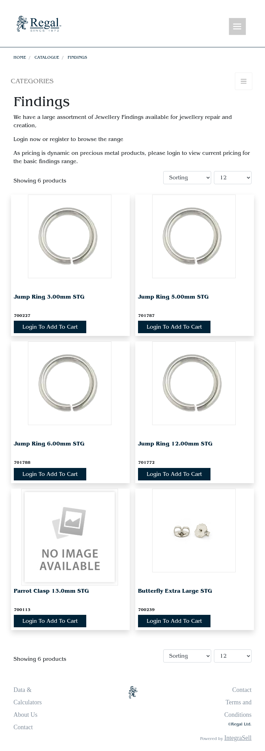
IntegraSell (238, 737)
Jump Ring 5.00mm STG (173, 296)
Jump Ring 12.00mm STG (175, 443)
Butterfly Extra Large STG (175, 591)
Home (19, 57)
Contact (23, 727)
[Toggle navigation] (237, 27)
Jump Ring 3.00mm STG (49, 296)
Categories (32, 81)
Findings (77, 57)
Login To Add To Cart (50, 327)
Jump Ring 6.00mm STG (49, 443)
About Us (25, 714)
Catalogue (47, 57)
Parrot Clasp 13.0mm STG (51, 591)
